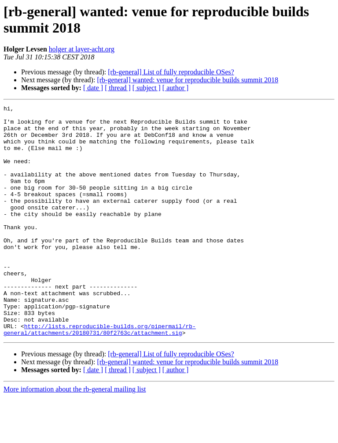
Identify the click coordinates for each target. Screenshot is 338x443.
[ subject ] (146, 88)
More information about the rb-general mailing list (75, 435)
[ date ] (93, 88)
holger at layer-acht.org (81, 49)
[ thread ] (118, 88)
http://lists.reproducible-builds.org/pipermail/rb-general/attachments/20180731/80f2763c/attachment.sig (100, 375)
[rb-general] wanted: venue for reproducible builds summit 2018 (187, 80)
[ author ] (175, 88)
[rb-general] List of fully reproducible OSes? (171, 72)
